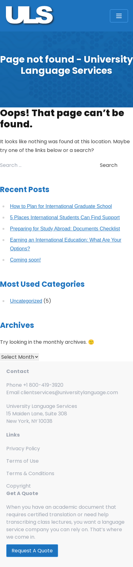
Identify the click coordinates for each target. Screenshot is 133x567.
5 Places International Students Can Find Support (65, 217)
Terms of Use (22, 461)
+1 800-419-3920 (43, 385)
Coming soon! (25, 259)
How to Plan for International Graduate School (61, 206)
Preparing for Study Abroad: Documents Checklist (65, 228)
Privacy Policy (23, 448)
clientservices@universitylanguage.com (69, 392)
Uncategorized (26, 301)
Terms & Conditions (30, 473)
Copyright (18, 485)
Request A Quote (32, 550)
